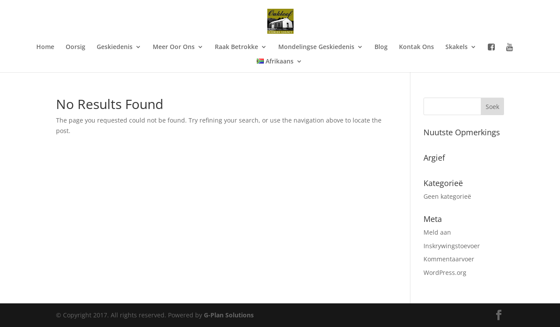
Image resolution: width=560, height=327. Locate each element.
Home (45, 47)
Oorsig (75, 47)
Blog (381, 47)
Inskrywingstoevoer (452, 246)
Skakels (456, 47)
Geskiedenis (115, 47)
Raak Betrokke (236, 47)
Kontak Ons (416, 47)
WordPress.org (445, 272)
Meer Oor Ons (174, 47)
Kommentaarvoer (449, 259)
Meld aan (437, 232)
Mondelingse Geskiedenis (316, 47)
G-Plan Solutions (229, 315)
